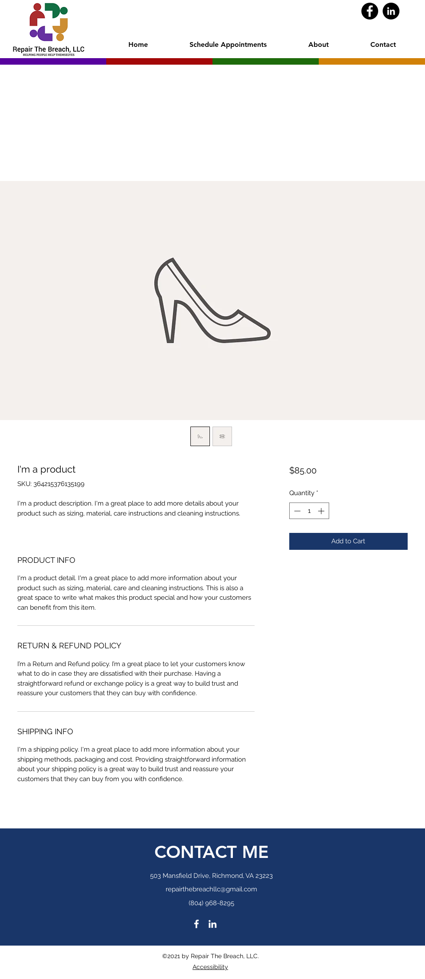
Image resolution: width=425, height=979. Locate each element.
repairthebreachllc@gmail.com (211, 889)
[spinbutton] (309, 511)
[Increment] (322, 511)
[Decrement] (296, 511)
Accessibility (210, 966)
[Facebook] (369, 11)
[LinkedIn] (390, 11)
